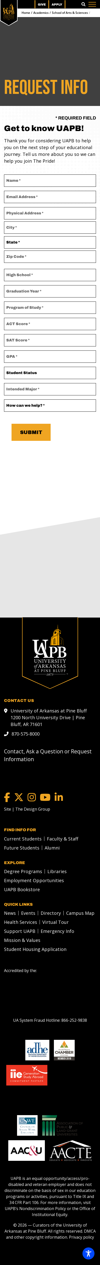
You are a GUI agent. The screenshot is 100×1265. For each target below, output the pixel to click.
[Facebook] (7, 797)
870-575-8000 (26, 734)
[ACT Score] (50, 324)
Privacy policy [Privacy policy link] (81, 1237)
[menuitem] (21, 838)
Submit (31, 432)
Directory (51, 913)
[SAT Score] (50, 340)
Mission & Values (22, 940)
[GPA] (50, 356)
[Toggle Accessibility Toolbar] (88, 1253)
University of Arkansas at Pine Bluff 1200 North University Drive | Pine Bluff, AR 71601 (49, 717)
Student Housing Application (35, 949)
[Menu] (92, 4)
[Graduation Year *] (50, 291)
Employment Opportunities (34, 880)
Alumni (52, 847)
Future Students (21, 847)
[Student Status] (50, 373)
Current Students (23, 838)
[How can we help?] (50, 405)
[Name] (50, 180)
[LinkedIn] (59, 797)
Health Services (20, 922)
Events (28, 913)
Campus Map (80, 913)
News (10, 913)
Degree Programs (23, 871)
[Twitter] (19, 797)
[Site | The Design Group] (27, 809)
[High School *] (50, 275)
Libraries (57, 871)
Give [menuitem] (42, 4)
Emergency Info (57, 931)
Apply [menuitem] (57, 4)
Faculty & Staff (62, 838)
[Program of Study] (50, 308)
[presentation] (50, 462)
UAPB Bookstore (22, 889)
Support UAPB (19, 931)
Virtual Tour (55, 922)
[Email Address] (50, 197)
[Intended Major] (50, 389)
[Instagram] (32, 797)
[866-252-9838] (74, 1020)
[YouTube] (45, 797)
